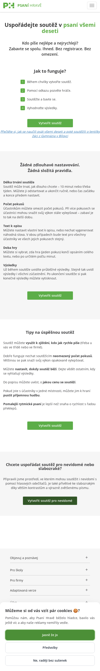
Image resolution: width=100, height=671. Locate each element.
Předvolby (50, 647)
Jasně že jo (50, 635)
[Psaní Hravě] (29, 10)
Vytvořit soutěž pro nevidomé (50, 501)
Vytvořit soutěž (50, 123)
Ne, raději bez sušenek (50, 660)
